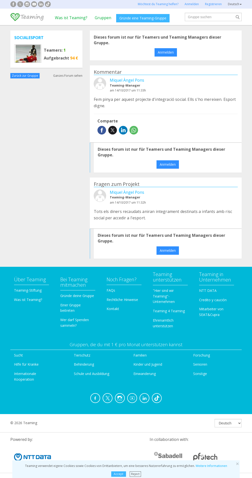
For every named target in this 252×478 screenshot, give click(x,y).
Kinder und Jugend (147, 364)
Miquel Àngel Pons (127, 80)
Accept (118, 474)
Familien (140, 355)
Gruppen (103, 17)
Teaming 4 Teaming (169, 311)
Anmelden (166, 52)
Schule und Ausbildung (91, 373)
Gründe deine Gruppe (77, 295)
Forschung (201, 355)
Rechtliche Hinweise (122, 299)
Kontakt (113, 308)
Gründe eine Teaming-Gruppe (142, 18)
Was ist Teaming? (71, 17)
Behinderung (84, 364)
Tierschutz (82, 355)
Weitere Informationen (211, 466)
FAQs (111, 290)
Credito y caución (213, 300)
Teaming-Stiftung (28, 290)
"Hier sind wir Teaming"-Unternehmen (164, 296)
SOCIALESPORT (29, 37)
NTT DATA (208, 290)
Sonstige (200, 373)
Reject (135, 474)
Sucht (18, 355)
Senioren (200, 364)
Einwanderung (144, 373)
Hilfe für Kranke (26, 364)
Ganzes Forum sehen (67, 76)
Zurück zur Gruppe (25, 76)
